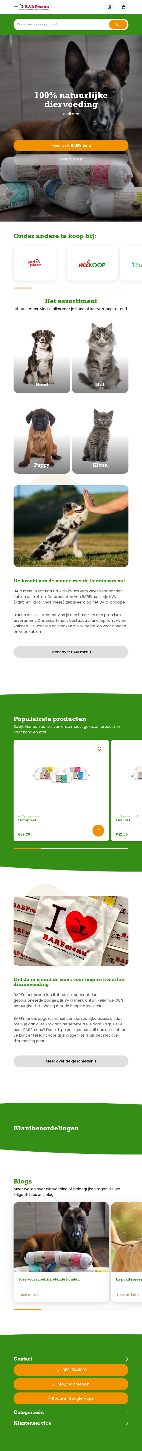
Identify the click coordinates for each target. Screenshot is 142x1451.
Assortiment (71, 159)
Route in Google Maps (73, 1398)
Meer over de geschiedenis (71, 1061)
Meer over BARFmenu (71, 145)
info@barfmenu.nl (73, 1384)
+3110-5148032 (73, 1370)
